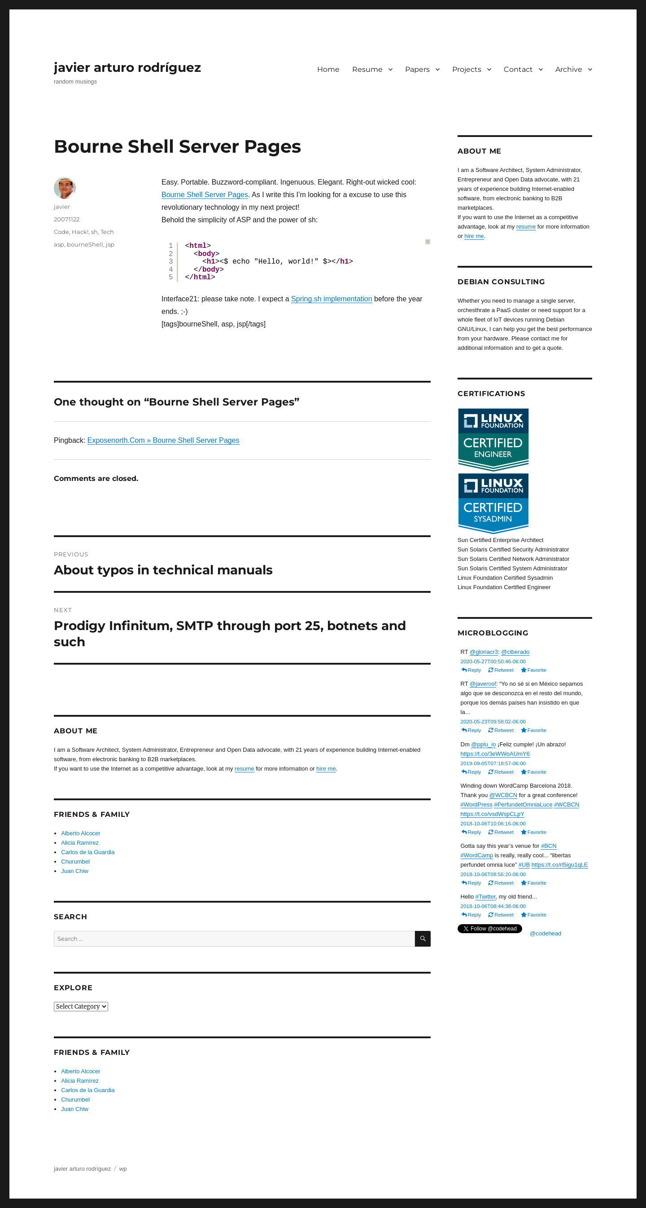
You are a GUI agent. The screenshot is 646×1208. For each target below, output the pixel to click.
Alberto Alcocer (80, 833)
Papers (417, 69)
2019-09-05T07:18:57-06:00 (493, 763)
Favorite (537, 670)
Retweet (504, 670)
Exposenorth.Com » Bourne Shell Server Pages (163, 440)
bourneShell (85, 244)
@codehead (545, 933)
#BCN (549, 845)
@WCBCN (503, 795)
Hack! (80, 231)
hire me (326, 768)
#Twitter (486, 896)
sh (94, 231)
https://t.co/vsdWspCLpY (492, 814)
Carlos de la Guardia (87, 852)
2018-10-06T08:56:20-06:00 (493, 874)
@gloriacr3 (484, 651)
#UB (524, 864)
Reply (474, 670)
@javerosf (483, 683)
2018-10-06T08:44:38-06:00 (493, 906)
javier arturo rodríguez (127, 67)
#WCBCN (566, 804)
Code (61, 231)
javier (62, 206)
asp (59, 244)
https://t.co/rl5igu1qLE (560, 864)
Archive (568, 69)
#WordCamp (477, 855)
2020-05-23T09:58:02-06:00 (493, 721)
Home (328, 69)
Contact (518, 69)
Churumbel (75, 861)
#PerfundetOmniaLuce (523, 804)
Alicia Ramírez (80, 842)
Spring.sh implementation (331, 299)
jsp (110, 244)
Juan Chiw (74, 871)
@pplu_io (483, 744)
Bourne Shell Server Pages (205, 194)
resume (244, 768)
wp (123, 1168)
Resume (367, 69)
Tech (107, 231)
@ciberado (515, 651)
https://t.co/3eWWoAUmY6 (495, 753)
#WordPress (477, 804)
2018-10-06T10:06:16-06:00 (493, 823)
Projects (466, 69)
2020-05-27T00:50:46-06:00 (493, 661)
